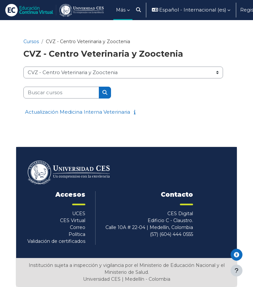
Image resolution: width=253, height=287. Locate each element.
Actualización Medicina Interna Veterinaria (77, 112)
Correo (77, 227)
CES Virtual (72, 220)
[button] (138, 10)
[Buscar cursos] (61, 93)
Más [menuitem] (121, 10)
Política (77, 234)
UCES (78, 213)
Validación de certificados (56, 241)
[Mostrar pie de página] (236, 270)
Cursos (31, 41)
